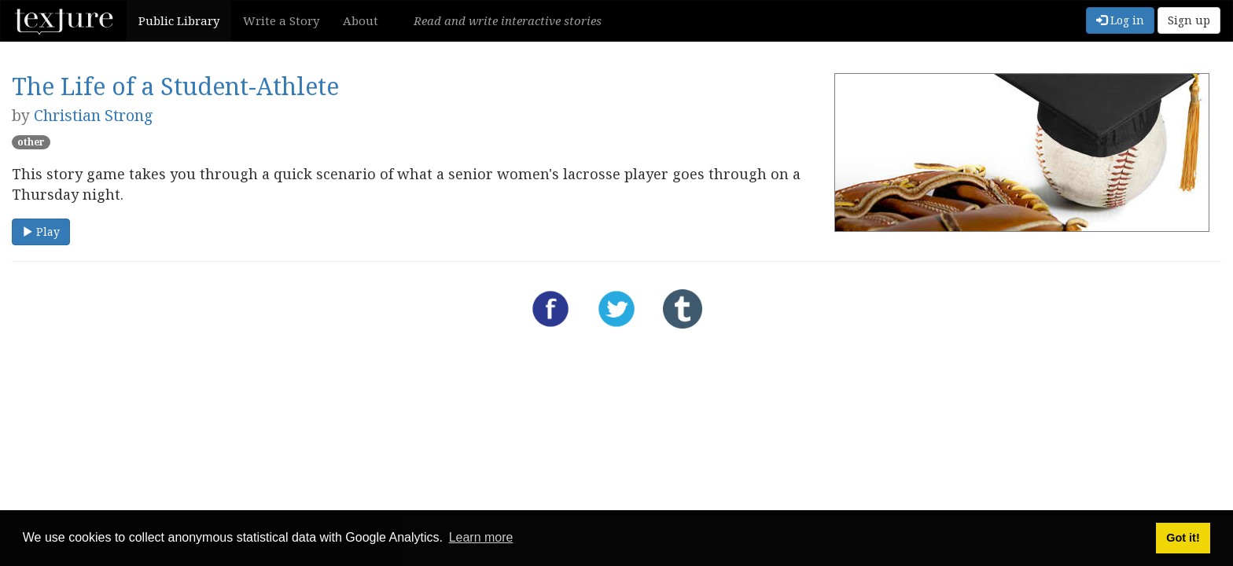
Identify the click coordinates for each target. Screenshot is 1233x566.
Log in (1120, 20)
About (360, 20)
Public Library (178, 20)
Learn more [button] (481, 537)
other (31, 142)
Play (41, 231)
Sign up (1189, 20)
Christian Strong (93, 115)
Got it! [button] (1182, 537)
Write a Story (281, 20)
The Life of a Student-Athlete (175, 86)
